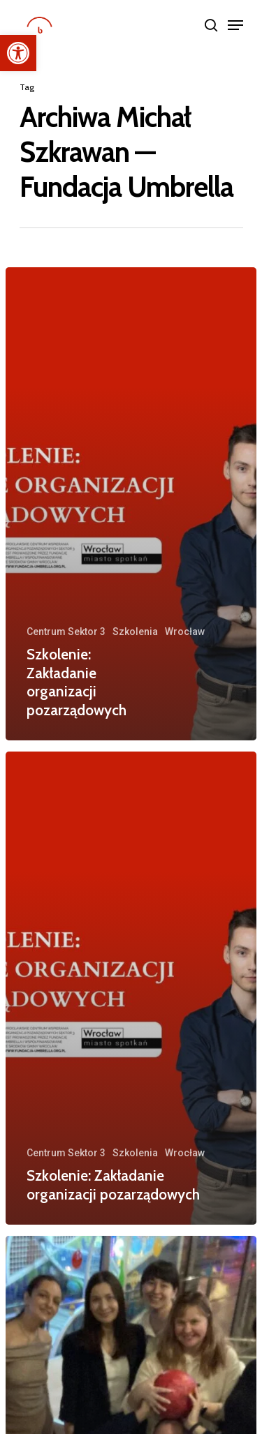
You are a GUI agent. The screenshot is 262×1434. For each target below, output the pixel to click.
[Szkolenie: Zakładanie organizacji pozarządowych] (131, 503)
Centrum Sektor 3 (66, 631)
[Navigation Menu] (235, 25)
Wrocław (185, 631)
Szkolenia (135, 631)
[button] (18, 53)
